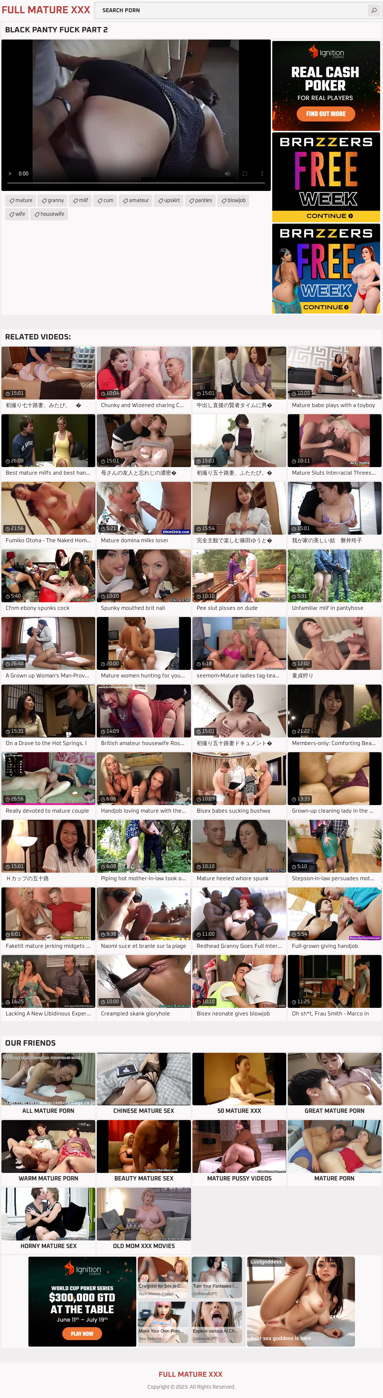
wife (20, 214)
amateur (139, 200)
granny (56, 200)
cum (109, 200)
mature (23, 200)
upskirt (172, 200)
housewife (52, 214)
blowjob (237, 200)
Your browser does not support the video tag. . (136, 115)
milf (83, 200)
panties (203, 200)
